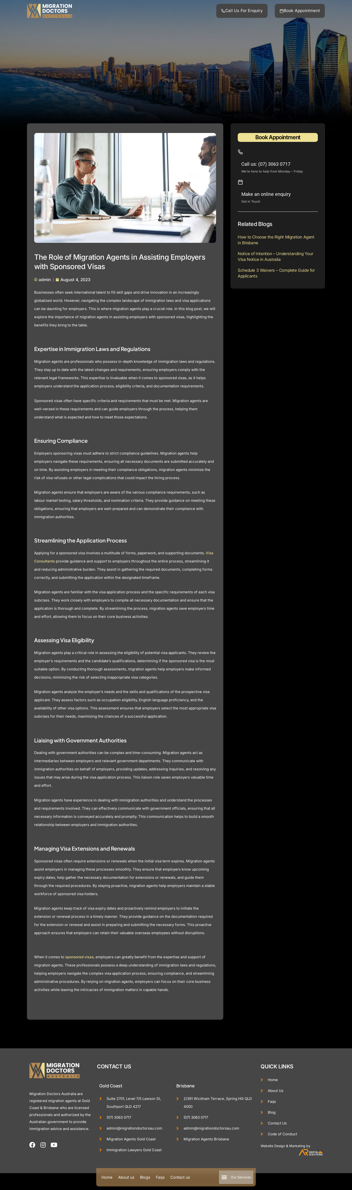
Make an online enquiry (266, 194)
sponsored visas (79, 957)
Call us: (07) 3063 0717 (265, 164)
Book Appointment (277, 137)
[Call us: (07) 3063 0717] (240, 152)
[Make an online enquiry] (240, 182)
